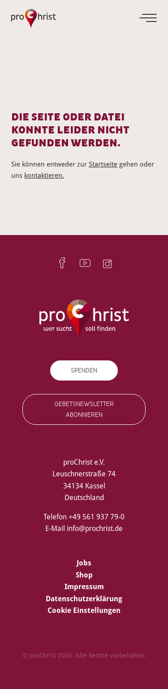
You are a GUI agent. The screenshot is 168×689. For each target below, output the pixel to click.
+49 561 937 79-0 (97, 517)
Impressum (84, 586)
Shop (84, 575)
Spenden (84, 370)
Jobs (84, 563)
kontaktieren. (44, 175)
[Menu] (149, 18)
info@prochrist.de (95, 528)
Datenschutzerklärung (84, 598)
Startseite (103, 163)
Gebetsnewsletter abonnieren (84, 409)
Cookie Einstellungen (84, 610)
